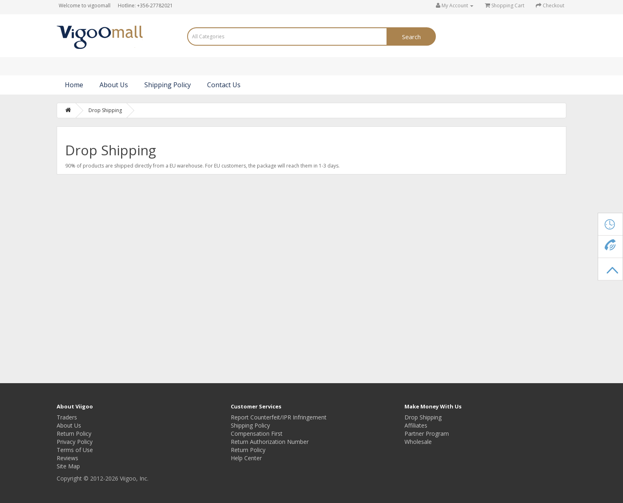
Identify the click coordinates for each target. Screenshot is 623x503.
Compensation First (257, 433)
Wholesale (418, 442)
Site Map (68, 466)
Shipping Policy (167, 84)
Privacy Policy (75, 442)
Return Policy (74, 433)
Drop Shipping (105, 110)
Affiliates (415, 425)
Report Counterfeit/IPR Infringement (279, 417)
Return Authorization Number (270, 442)
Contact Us (224, 84)
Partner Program (426, 433)
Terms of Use (75, 450)
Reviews (67, 458)
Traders (67, 417)
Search (411, 37)
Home (74, 84)
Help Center (246, 458)
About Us (113, 84)
